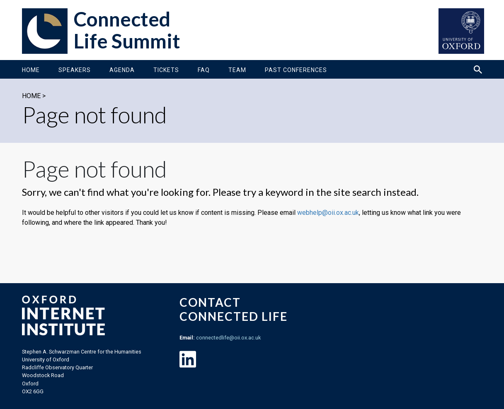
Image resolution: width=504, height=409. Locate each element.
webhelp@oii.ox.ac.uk (328, 213)
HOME (31, 96)
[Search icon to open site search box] (478, 69)
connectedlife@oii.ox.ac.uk (228, 337)
